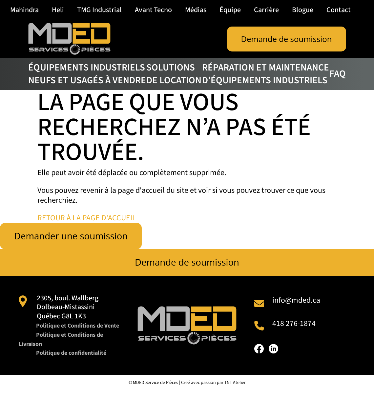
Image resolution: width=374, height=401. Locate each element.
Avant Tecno (153, 10)
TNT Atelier (235, 392)
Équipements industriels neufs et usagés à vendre (87, 74)
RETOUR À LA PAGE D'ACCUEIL (86, 218)
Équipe (230, 10)
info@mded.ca (296, 300)
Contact (338, 10)
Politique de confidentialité (72, 362)
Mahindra (24, 10)
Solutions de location (173, 74)
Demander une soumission (72, 236)
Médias (195, 10)
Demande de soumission (286, 38)
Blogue (302, 10)
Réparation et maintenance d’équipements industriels (265, 74)
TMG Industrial (99, 10)
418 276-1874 (294, 324)
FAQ (337, 74)
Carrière (266, 10)
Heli (58, 10)
